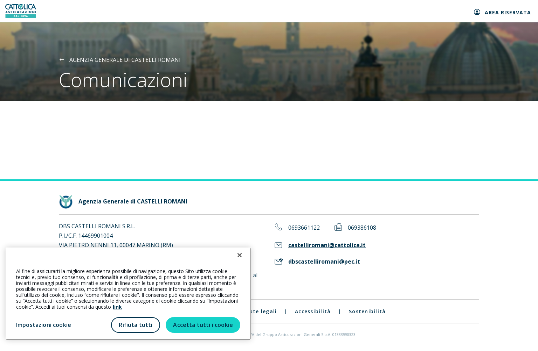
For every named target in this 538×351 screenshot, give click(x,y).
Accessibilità (313, 311)
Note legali (261, 311)
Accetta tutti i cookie (203, 325)
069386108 (362, 227)
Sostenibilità (367, 311)
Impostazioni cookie (43, 325)
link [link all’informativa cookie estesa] (117, 306)
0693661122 (304, 227)
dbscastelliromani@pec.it (324, 261)
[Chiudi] (239, 255)
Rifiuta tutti (135, 325)
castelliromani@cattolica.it (327, 245)
